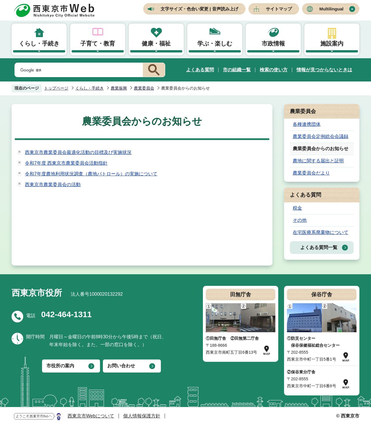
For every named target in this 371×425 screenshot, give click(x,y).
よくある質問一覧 (318, 247)
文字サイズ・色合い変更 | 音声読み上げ (199, 8)
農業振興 (119, 88)
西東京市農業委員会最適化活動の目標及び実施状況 (78, 152)
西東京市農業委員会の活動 (53, 184)
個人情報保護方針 (141, 415)
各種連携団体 (307, 124)
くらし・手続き (39, 43)
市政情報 (273, 43)
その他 (300, 220)
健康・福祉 (156, 43)
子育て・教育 (97, 43)
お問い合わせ (121, 365)
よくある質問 (200, 69)
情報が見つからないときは (324, 69)
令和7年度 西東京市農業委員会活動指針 (66, 163)
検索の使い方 (274, 69)
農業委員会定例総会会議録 (320, 136)
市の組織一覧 (237, 69)
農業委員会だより (311, 172)
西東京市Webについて (91, 415)
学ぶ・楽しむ (214, 43)
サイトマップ (279, 8)
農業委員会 (144, 88)
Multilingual (331, 8)
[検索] (77, 70)
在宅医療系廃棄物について (320, 232)
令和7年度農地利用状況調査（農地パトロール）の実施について (91, 173)
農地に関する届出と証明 (318, 160)
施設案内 (331, 43)
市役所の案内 (60, 365)
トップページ (56, 88)
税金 (297, 208)
